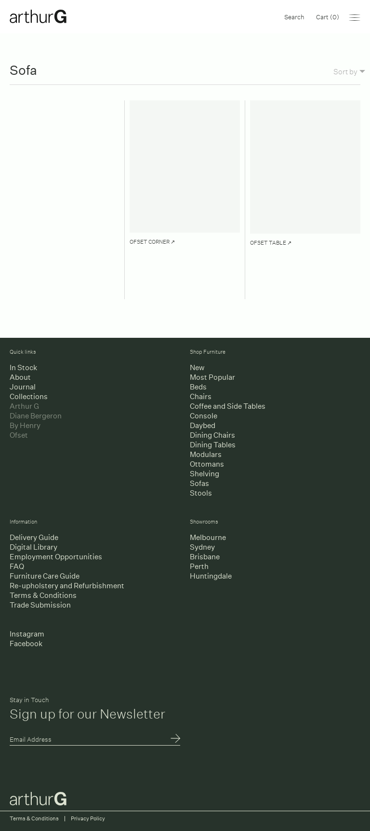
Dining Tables (213, 444)
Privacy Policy (88, 818)
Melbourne (208, 537)
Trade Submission (40, 604)
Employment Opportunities (56, 556)
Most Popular (212, 377)
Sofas (199, 483)
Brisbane (205, 556)
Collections (29, 396)
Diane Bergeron (36, 415)
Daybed (202, 425)
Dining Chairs (212, 435)
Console (203, 415)
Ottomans (207, 464)
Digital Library (33, 547)
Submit (175, 740)
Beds (198, 386)
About (20, 377)
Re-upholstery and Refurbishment (67, 585)
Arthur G (24, 406)
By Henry (25, 425)
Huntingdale (211, 576)
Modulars (206, 454)
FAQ (17, 566)
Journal (23, 386)
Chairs (200, 396)
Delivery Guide (34, 537)
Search (294, 16)
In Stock (23, 367)
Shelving (204, 473)
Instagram (27, 633)
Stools (201, 493)
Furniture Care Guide (44, 576)
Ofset (19, 435)
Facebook (26, 643)
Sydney (202, 547)
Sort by (349, 71)
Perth (199, 566)
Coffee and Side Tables (227, 406)
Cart (327, 16)
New (197, 367)
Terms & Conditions (43, 595)
